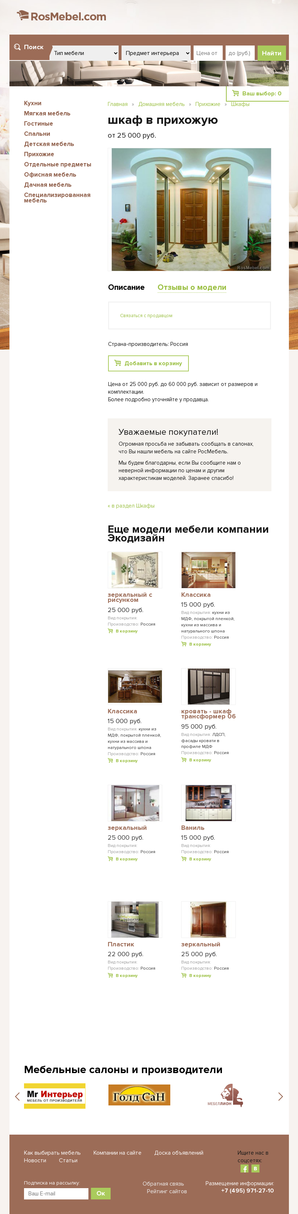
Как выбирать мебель (52, 1152)
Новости (35, 1160)
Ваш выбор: (262, 93)
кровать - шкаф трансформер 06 (208, 714)
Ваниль (192, 828)
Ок (100, 1193)
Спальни (37, 134)
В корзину (127, 631)
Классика (196, 595)
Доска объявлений (178, 1152)
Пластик (121, 944)
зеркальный (127, 828)
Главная (118, 104)
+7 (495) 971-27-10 (247, 1190)
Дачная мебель (48, 185)
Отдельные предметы (57, 164)
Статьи (68, 1160)
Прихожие (39, 154)
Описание (126, 287)
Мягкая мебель (47, 113)
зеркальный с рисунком (130, 597)
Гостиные (38, 123)
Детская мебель (49, 144)
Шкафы (240, 104)
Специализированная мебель (57, 197)
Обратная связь (163, 1183)
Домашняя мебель (161, 104)
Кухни (32, 103)
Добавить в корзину (153, 363)
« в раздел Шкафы (131, 505)
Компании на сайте (118, 1152)
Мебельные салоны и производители (123, 1069)
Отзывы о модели (192, 287)
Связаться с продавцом (146, 316)
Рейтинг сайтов (167, 1191)
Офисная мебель (50, 174)
